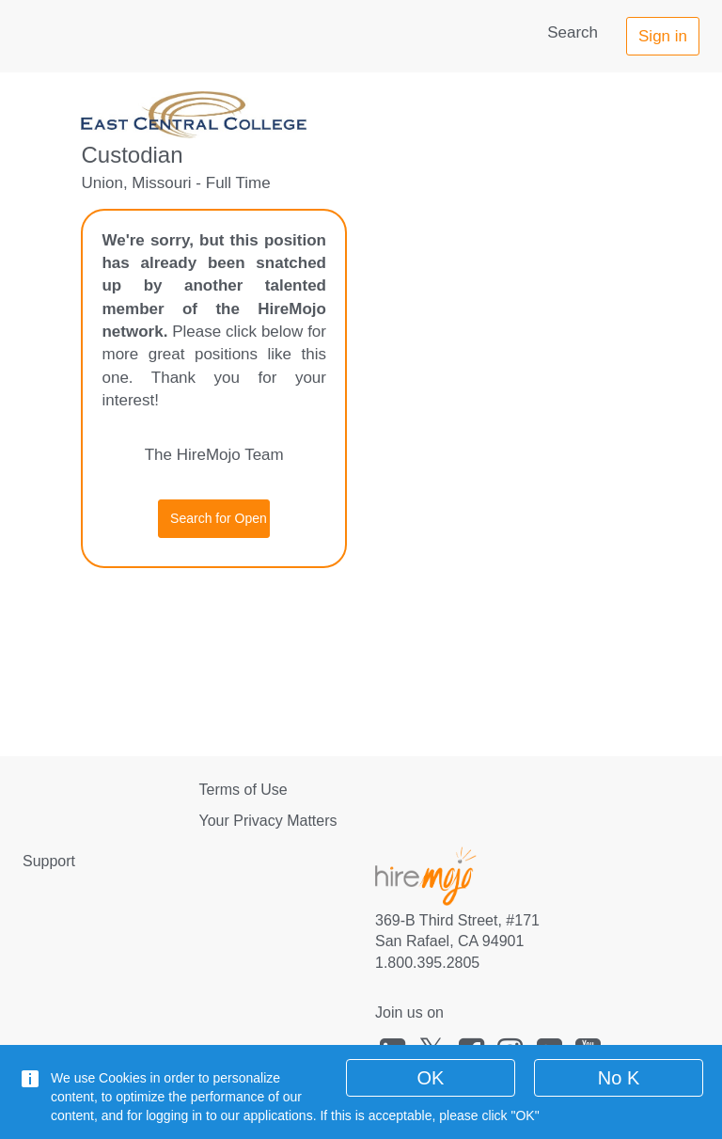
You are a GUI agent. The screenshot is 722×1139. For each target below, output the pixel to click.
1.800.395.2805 (427, 963)
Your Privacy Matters (268, 821)
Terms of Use (243, 790)
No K (618, 1078)
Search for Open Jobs (220, 518)
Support (49, 861)
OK (431, 1078)
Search (572, 32)
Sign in (662, 36)
